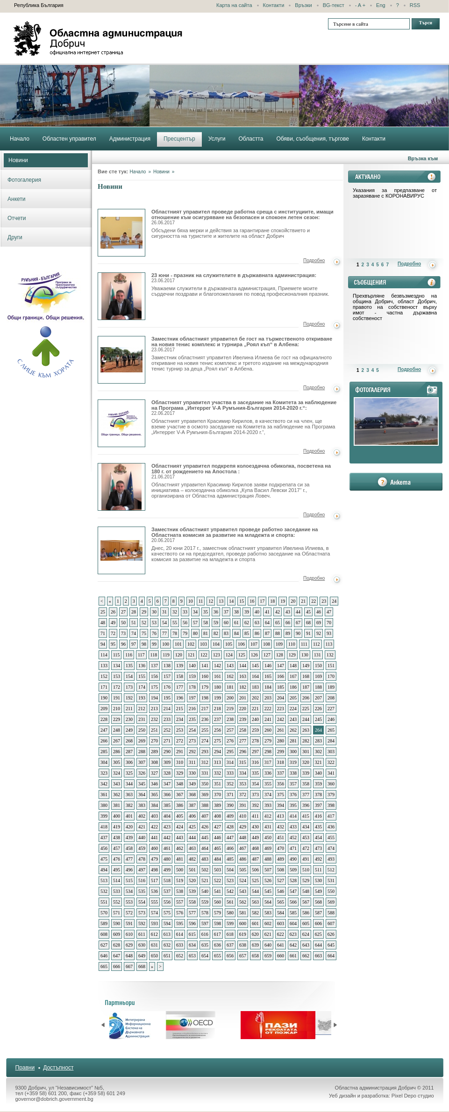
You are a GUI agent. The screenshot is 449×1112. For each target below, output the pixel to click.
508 (280, 869)
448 (242, 837)
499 (167, 869)
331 (204, 773)
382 (129, 805)
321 (318, 762)
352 (230, 783)
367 (179, 794)
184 (267, 687)
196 (179, 697)
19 (282, 601)
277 (242, 740)
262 (293, 730)
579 (217, 912)
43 (287, 611)
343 (116, 783)
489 (280, 859)
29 (144, 611)
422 (154, 826)
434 (305, 826)
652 (179, 955)
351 (217, 783)
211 (129, 708)
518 (167, 880)
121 (191, 654)
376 (293, 794)
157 (167, 676)
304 (103, 762)
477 (129, 859)
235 (192, 719)
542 (230, 891)
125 (241, 654)
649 (141, 955)
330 (192, 773)
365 (154, 794)
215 (179, 708)
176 (167, 687)
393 (267, 805)
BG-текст (333, 5)
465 (217, 848)
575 (167, 912)
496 (129, 869)
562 (242, 902)
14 (231, 601)
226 (318, 708)
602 (267, 923)
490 (293, 859)
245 (318, 719)
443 (179, 837)
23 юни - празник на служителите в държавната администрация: (233, 277)
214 (167, 708)
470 (280, 848)
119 (166, 654)
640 (267, 945)
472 (305, 848)
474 (331, 848)
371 (230, 794)
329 (179, 773)
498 (154, 869)
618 (230, 934)
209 (103, 708)
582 (255, 912)
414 (293, 816)
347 (167, 783)
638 (242, 945)
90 (298, 633)
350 (204, 783)
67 (298, 622)
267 (116, 740)
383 (141, 805)
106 (241, 644)
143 (230, 665)
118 (153, 654)
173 (129, 687)
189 (331, 687)
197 (192, 697)
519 (179, 880)
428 (230, 826)
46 (318, 611)
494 (103, 869)
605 (305, 923)
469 (267, 848)
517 (154, 880)
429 (242, 826)
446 (217, 837)
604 (293, 923)
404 (167, 816)
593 (154, 923)
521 (204, 880)
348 (179, 783)
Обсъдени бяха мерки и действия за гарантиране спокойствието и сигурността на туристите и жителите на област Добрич (230, 233)
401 (129, 816)
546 (280, 891)
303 (331, 751)
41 (267, 611)
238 (230, 719)
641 (280, 945)
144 (242, 665)
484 (217, 859)
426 (204, 826)
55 (174, 622)
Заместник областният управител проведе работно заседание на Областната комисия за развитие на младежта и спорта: (234, 535)
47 (329, 611)
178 (192, 687)
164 (255, 676)
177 (179, 687)
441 (154, 837)
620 (255, 934)
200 (230, 697)
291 (179, 751)
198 (204, 697)
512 (331, 869)
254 (192, 730)
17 (262, 601)
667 (129, 966)
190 (103, 697)
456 (103, 848)
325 (129, 773)
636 (217, 945)
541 (217, 891)
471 (293, 848)
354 (255, 783)
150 (318, 665)
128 (279, 654)
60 (226, 622)
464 (204, 848)
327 (154, 773)
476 (116, 859)
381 (116, 805)
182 (242, 687)
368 (192, 794)
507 (267, 869)
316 (255, 762)
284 (331, 740)
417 (331, 816)
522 (217, 880)
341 (331, 773)
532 (103, 891)
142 (217, 665)
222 (267, 708)
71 (102, 633)
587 (318, 912)
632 (167, 945)
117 (141, 654)
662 (305, 955)
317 (267, 762)
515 (129, 880)
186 (293, 687)
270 (154, 740)
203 (267, 697)
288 (141, 751)
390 (230, 805)
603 (280, 923)
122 (203, 654)
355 (267, 783)
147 (280, 665)
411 (255, 816)
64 (267, 622)
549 (318, 891)
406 (192, 816)
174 (141, 687)
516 (141, 880)
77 (164, 633)
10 (190, 601)
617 (217, 934)
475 (103, 859)
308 (154, 762)
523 (230, 880)
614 (179, 934)
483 (204, 859)
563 (255, 902)
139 (179, 665)
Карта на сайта (234, 5)
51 (133, 622)
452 (293, 837)
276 (230, 740)
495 (116, 869)
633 (179, 945)
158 (179, 676)
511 (318, 869)
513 (103, 880)
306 (129, 762)
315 (242, 762)
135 (129, 665)
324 (116, 773)
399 (103, 816)
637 (230, 945)
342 (103, 783)
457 (116, 848)
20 (293, 601)
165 (267, 676)
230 (129, 719)
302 (318, 751)
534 (129, 891)
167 (293, 676)
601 (255, 923)
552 (116, 902)
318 (280, 762)
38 (236, 611)
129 (292, 654)
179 (204, 687)
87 (267, 633)
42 (277, 611)
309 (167, 762)
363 (129, 794)
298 (267, 751)
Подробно (314, 260)
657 (242, 955)
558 (192, 902)
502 (204, 869)
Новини (18, 160)
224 (293, 708)
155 (141, 676)
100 (165, 644)
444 (192, 837)
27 (123, 611)
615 (192, 934)
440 (141, 837)
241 (267, 719)
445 (204, 837)
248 (116, 730)
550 (331, 891)
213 (154, 708)
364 (141, 794)
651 (167, 955)
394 (280, 805)
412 (267, 816)
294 (217, 751)
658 (255, 955)
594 (167, 923)
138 (167, 665)
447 (230, 837)
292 (192, 751)
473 (318, 848)
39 (246, 611)
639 (255, 945)
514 (116, 880)
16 (251, 601)
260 (267, 730)
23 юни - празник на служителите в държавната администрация (121, 296)
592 (141, 923)
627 (103, 945)
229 (116, 719)
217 (204, 708)
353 (242, 783)
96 (123, 644)
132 (330, 654)
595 (179, 923)
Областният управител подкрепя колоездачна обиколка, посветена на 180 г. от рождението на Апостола (121, 487)
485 (230, 859)
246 (331, 719)
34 (195, 611)
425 (192, 826)
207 (318, 697)
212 (141, 708)
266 (103, 740)
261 (280, 730)
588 (331, 912)
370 (217, 794)
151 (331, 665)
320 (305, 762)
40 (257, 611)
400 (116, 816)
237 (217, 719)
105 (228, 644)
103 (203, 644)
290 (167, 751)
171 (103, 687)
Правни (25, 1067)
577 (192, 912)
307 (141, 762)
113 (329, 644)
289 (154, 751)
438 (116, 837)
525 (255, 880)
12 (210, 601)
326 (141, 773)
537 (167, 891)
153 (116, 676)
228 (103, 719)
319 (293, 762)
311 (192, 762)
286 (116, 751)
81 (205, 633)
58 (205, 622)
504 (230, 869)
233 (167, 719)
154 (129, 676)
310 (179, 762)
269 (141, 740)
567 (305, 902)
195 (167, 697)
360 (331, 783)
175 (154, 687)
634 (192, 945)
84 (236, 633)
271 (167, 740)
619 (242, 934)
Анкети (16, 199)
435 (318, 826)
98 (144, 644)
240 (255, 719)
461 (167, 848)
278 (255, 740)
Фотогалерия (24, 180)
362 (116, 794)
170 (331, 676)
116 (128, 654)
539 (192, 891)
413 (280, 816)
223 (280, 708)
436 (331, 826)
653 (192, 955)
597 (204, 923)
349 (192, 783)
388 (204, 805)
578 (204, 912)
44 (298, 611)
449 (255, 837)
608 (103, 934)
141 (204, 665)
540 (204, 891)
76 (154, 633)
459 (141, 848)
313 (217, 762)
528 (293, 880)
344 (129, 783)
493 (331, 859)
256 (217, 730)
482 (192, 859)
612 (154, 934)
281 (293, 740)
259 (255, 730)
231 (141, 719)
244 (305, 719)
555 (154, 902)
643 (305, 945)
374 (267, 794)
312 (204, 762)
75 (144, 633)
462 (179, 848)
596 (192, 923)
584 (280, 912)
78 (174, 633)
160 (204, 676)
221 (255, 708)
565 (280, 902)
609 (116, 934)
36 (216, 611)
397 (318, 805)
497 (141, 869)
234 (179, 719)
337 (280, 773)
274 (204, 740)
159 (192, 676)
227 (331, 708)
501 (192, 869)
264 (318, 730)
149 (305, 665)
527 (280, 880)
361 (103, 794)
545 (267, 891)
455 (331, 837)
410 (242, 816)
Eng (380, 5)
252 (167, 730)
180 (217, 687)
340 (318, 773)
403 (154, 816)
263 (305, 730)
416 (318, 816)
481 (179, 859)
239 (242, 719)
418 (103, 826)
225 (305, 708)
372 (242, 794)
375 (280, 794)
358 (305, 783)
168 (305, 676)
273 (192, 740)
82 (216, 633)
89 (287, 633)
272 (179, 740)
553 (129, 902)
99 (154, 644)
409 (230, 816)
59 (216, 622)
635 (204, 945)
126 (254, 654)
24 (334, 601)
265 (331, 730)
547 (293, 891)
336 (267, 773)
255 (204, 730)
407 (204, 816)
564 (267, 902)
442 (167, 837)
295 (230, 751)
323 (103, 773)
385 (167, 805)
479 (154, 859)
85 (246, 633)
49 (113, 622)
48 (102, 622)
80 (195, 633)
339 (305, 773)
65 (277, 622)
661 (293, 955)
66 (287, 622)
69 (318, 622)
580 (230, 912)
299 (280, 751)
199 (217, 697)
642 (293, 945)
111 (304, 644)
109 (279, 644)
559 (204, 902)
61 (236, 622)
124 (229, 654)
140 (192, 665)
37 (226, 611)
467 (242, 848)
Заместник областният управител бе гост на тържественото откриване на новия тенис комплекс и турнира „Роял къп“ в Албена (121, 360)
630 (141, 945)
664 (331, 955)
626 (331, 934)
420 (129, 826)
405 (179, 816)
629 (129, 945)
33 (185, 611)
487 (255, 859)
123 (216, 654)
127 (267, 654)
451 (280, 837)
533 (116, 891)
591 (129, 923)
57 (195, 622)
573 (141, 912)
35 (205, 611)
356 (280, 783)
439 (129, 837)
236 (204, 719)
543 (242, 891)
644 (318, 945)
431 (267, 826)
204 (280, 697)
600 (242, 923)
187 (305, 687)
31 (164, 611)
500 (179, 869)
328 (167, 773)
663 (318, 955)
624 (305, 934)
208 (331, 697)
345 (141, 783)
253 (179, 730)
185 (280, 687)
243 (293, 719)
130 (304, 654)
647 (116, 955)
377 (305, 794)
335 (255, 773)
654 (204, 955)
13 (221, 601)
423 (167, 826)
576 (179, 912)
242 (280, 719)
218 (217, 708)
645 (331, 945)
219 (230, 708)
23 (323, 601)
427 (217, 826)
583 (267, 912)
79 (185, 633)
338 (293, 773)
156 (154, 676)
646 (103, 955)
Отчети (16, 218)
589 (103, 923)
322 (331, 762)
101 (178, 644)
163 (242, 676)
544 (255, 891)
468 (255, 848)
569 (331, 902)
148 (293, 665)
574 (154, 912)
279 (267, 740)
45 (308, 611)
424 (179, 826)
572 (129, 912)
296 (242, 751)
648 (129, 955)
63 (257, 622)
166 (280, 676)
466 (230, 848)
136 (141, 665)
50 (123, 622)
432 (280, 826)
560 (217, 902)
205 (293, 697)
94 (102, 644)
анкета (395, 482)
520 (192, 880)
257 (230, 730)
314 (230, 762)
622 (280, 934)
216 (192, 708)
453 (305, 837)
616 (204, 934)
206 (305, 697)
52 (144, 622)
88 (277, 633)
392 (255, 805)
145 (255, 665)
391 (242, 805)
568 (318, 902)
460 (154, 848)
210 (116, 708)
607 (331, 923)
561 (230, 902)
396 (305, 805)
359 (318, 783)
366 (167, 794)
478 (141, 859)
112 (316, 644)
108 (266, 644)
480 (167, 859)
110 (291, 644)
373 (255, 794)
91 (308, 633)
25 (102, 611)
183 (255, 687)
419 (116, 826)
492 (318, 859)
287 (129, 751)
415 (305, 816)
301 (305, 751)
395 (293, 805)
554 (141, 902)
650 (154, 955)
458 (129, 848)
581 (242, 912)
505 (242, 869)
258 (242, 730)
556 (167, 902)
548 (305, 891)
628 (116, 945)
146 (267, 665)
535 (141, 891)
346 (154, 783)
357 (293, 783)
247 (103, 730)
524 (242, 880)
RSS (415, 5)
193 (141, 697)
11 (201, 601)
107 (253, 644)
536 (154, 891)
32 (174, 611)
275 (217, 740)
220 (242, 708)
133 (103, 665)
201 (242, 697)
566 (293, 902)
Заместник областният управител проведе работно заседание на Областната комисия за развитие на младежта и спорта (121, 550)
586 (305, 912)
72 (113, 633)
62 (246, 622)
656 (230, 955)
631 (154, 945)
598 (217, 923)
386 (179, 805)
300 (293, 751)
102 (190, 644)
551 (103, 902)
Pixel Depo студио (413, 1095)
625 (318, 934)
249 (129, 730)
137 (154, 665)
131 (317, 654)
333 (230, 773)
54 (164, 622)
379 (331, 794)
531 (331, 880)
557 (179, 902)
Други (14, 237)
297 (255, 751)
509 (293, 869)
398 (331, 805)
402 (141, 816)
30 (154, 611)
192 (129, 697)
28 (133, 611)
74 (133, 633)
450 (267, 837)
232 (154, 719)
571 (116, 912)
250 (141, 730)
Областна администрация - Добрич (98, 38)
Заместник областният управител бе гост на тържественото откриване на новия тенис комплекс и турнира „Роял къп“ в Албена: (241, 344)
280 (280, 740)
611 (141, 934)
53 (154, 622)
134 (116, 665)
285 (103, 751)
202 (255, 697)
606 (318, 923)
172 (116, 687)
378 (318, 794)
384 (154, 805)
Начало (138, 171)
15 (241, 601)
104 (216, 644)
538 (179, 891)
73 (123, 633)
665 (103, 966)
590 (116, 923)
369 (204, 794)
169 (318, 676)
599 (230, 923)
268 (129, 740)
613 (167, 934)
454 (318, 837)
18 (272, 601)
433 (293, 826)
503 (217, 869)
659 (267, 955)
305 (116, 762)
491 (305, 859)
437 (103, 837)
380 (103, 805)
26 (113, 611)
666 (116, 966)
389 (217, 805)
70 (329, 622)
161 (217, 676)
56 (185, 622)
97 (133, 644)
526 (267, 880)
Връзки (303, 5)
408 (217, 816)
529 (305, 880)
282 (305, 740)
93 (329, 633)
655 (217, 955)
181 (230, 687)
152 (103, 676)
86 (257, 633)
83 (226, 633)
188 (318, 687)
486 (242, 859)
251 (154, 730)
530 (318, 880)
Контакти (274, 5)
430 (255, 826)
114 (103, 654)
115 (116, 654)
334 (242, 773)
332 (217, 773)
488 (267, 859)
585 (293, 912)
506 (255, 869)
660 (280, 955)
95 (113, 644)
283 (318, 740)
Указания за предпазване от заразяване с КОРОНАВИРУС (395, 193)
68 (308, 622)
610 (129, 934)
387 (192, 805)
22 (313, 601)
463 (192, 848)
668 (141, 966)
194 (154, 697)
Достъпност (58, 1067)
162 (230, 676)
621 (267, 934)
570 (103, 912)
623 (293, 934)
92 (318, 633)
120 (178, 654)
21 (303, 601)
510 (305, 869)
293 (204, 751)
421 (141, 826)
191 (116, 697)
